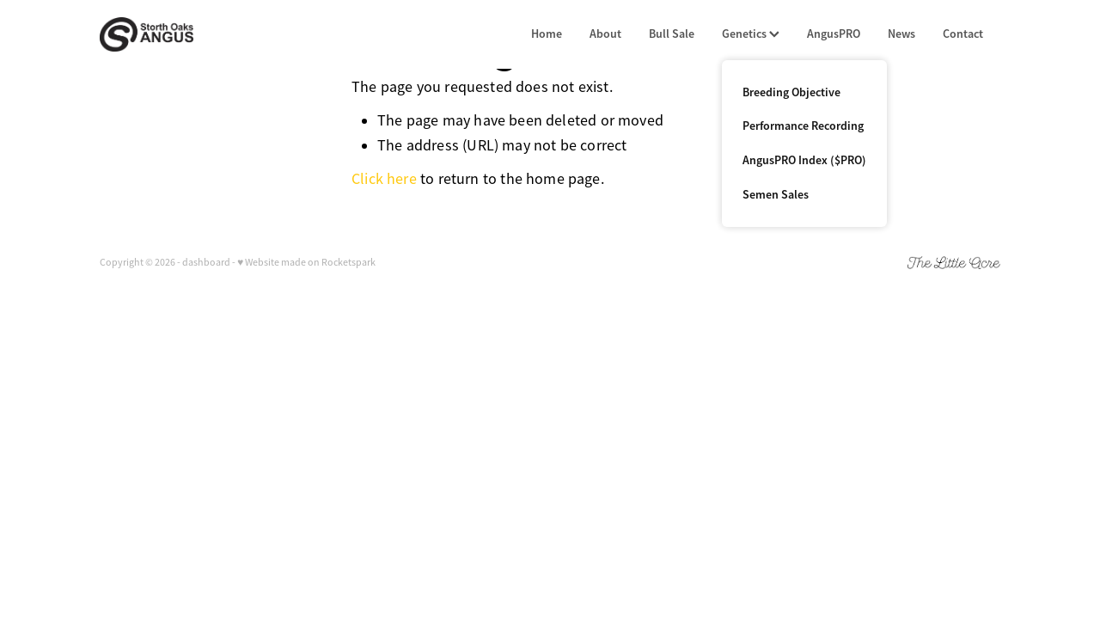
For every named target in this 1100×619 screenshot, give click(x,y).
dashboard (206, 262)
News (901, 33)
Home (546, 33)
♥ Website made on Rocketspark (306, 262)
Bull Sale (671, 33)
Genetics (750, 33)
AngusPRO (833, 33)
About (605, 33)
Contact (963, 33)
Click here (384, 178)
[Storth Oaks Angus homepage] (190, 34)
